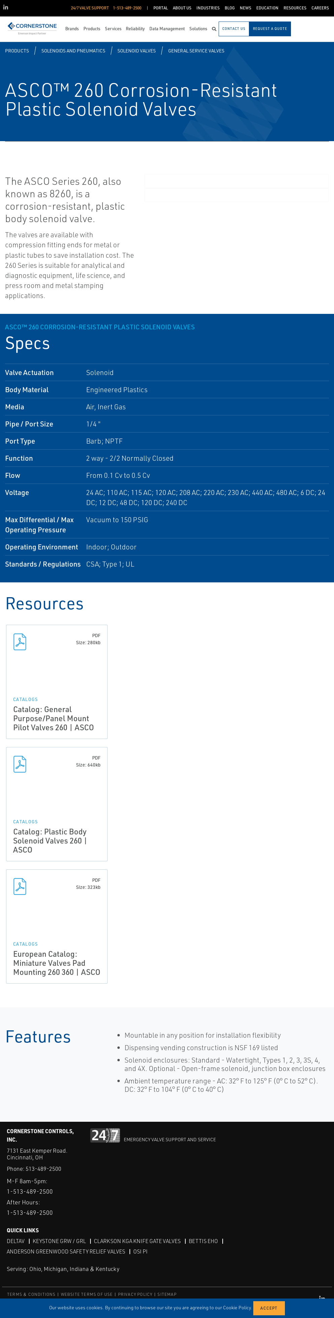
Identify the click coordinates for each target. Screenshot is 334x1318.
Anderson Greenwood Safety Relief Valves (66, 1251)
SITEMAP (166, 1294)
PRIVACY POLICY (135, 1294)
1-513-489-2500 (30, 1191)
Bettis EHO (203, 1241)
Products (17, 50)
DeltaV (16, 1241)
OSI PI (140, 1251)
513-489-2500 (43, 1168)
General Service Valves (196, 50)
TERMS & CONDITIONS (31, 1294)
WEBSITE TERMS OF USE (87, 1294)
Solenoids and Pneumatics (73, 50)
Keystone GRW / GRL (59, 1241)
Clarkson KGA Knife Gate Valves (137, 1241)
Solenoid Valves (136, 50)
